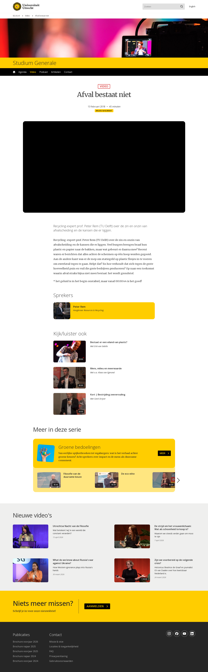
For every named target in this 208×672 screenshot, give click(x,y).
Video (27, 16)
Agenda (22, 72)
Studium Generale (34, 62)
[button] (178, 480)
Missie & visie (56, 641)
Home (14, 72)
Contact (68, 72)
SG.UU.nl (16, 16)
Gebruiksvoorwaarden (61, 661)
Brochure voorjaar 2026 (25, 641)
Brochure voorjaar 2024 (25, 661)
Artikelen (56, 72)
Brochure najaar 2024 (24, 656)
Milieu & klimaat (104, 110)
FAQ (51, 651)
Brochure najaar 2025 (24, 646)
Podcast (43, 72)
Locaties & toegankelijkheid (63, 646)
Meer (162, 453)
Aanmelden (95, 606)
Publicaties (21, 635)
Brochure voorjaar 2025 (25, 651)
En (192, 6)
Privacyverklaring (58, 656)
